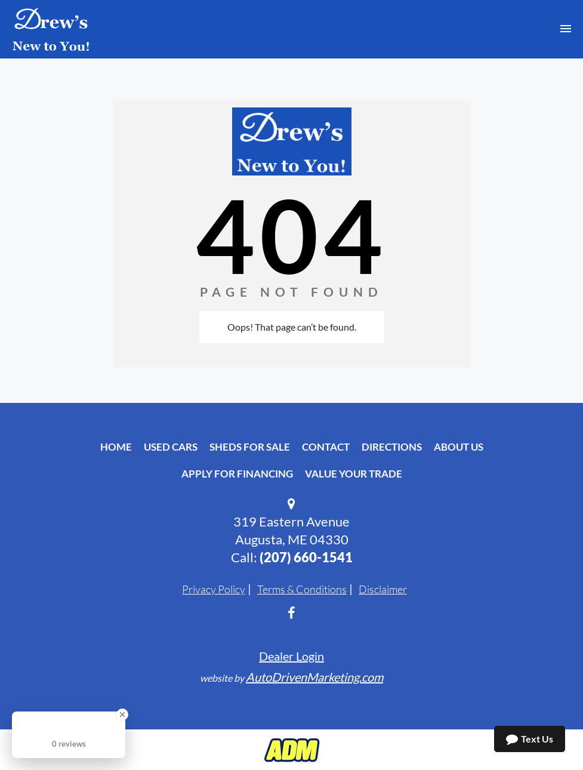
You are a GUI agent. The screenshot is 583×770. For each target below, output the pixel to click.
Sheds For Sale (249, 447)
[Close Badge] (122, 714)
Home (116, 447)
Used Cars (171, 447)
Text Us (529, 739)
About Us (458, 447)
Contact (326, 447)
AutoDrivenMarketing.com (314, 677)
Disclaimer (383, 589)
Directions (392, 447)
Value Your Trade (353, 473)
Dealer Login (291, 656)
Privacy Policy (213, 589)
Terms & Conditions (302, 589)
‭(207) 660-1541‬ (306, 557)
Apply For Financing (237, 473)
